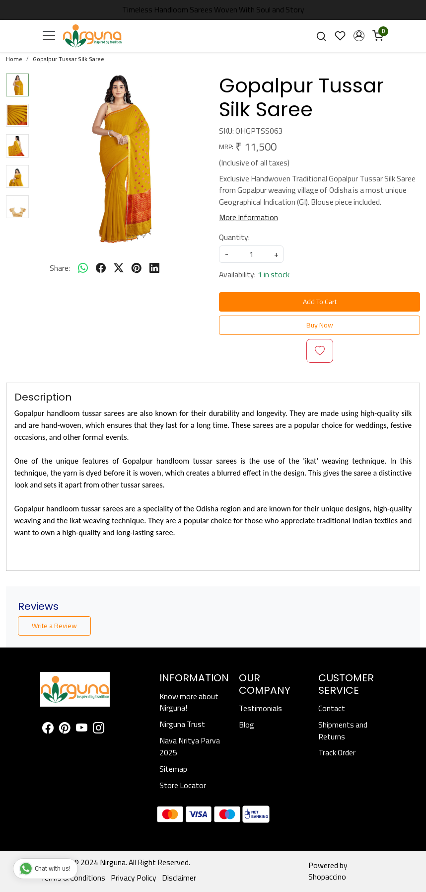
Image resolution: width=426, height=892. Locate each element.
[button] (359, 35)
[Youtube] (81, 729)
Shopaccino (327, 877)
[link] (321, 36)
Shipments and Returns (342, 731)
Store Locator (182, 785)
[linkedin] (154, 268)
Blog (246, 725)
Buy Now (319, 325)
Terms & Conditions (72, 878)
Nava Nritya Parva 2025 (189, 746)
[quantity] (251, 254)
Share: (60, 268)
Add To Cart (320, 301)
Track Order (336, 752)
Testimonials (260, 708)
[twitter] (119, 268)
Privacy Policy (133, 878)
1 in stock (273, 275)
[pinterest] (136, 268)
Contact (331, 708)
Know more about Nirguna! (188, 702)
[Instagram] (98, 729)
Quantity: (234, 237)
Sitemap (173, 769)
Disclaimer (179, 878)
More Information (248, 217)
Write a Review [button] (54, 625)
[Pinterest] (64, 729)
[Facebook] (48, 729)
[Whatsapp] (83, 268)
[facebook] (101, 268)
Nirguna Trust (182, 724)
